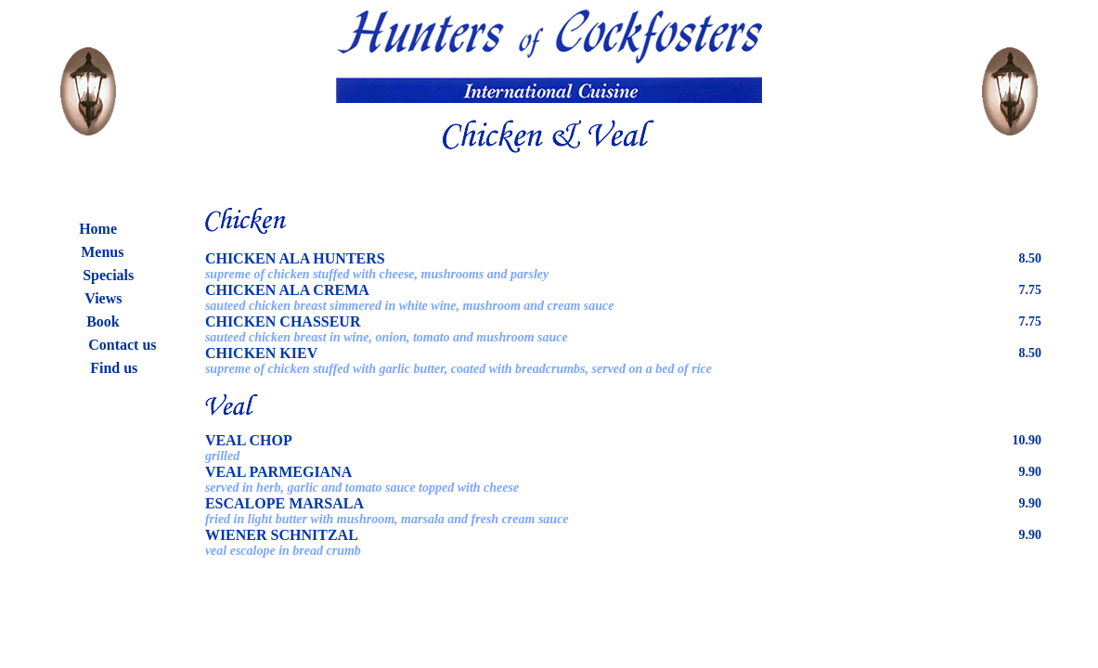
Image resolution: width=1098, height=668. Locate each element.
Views (103, 298)
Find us (113, 368)
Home (98, 229)
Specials (108, 275)
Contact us (122, 345)
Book (103, 321)
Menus (102, 252)
